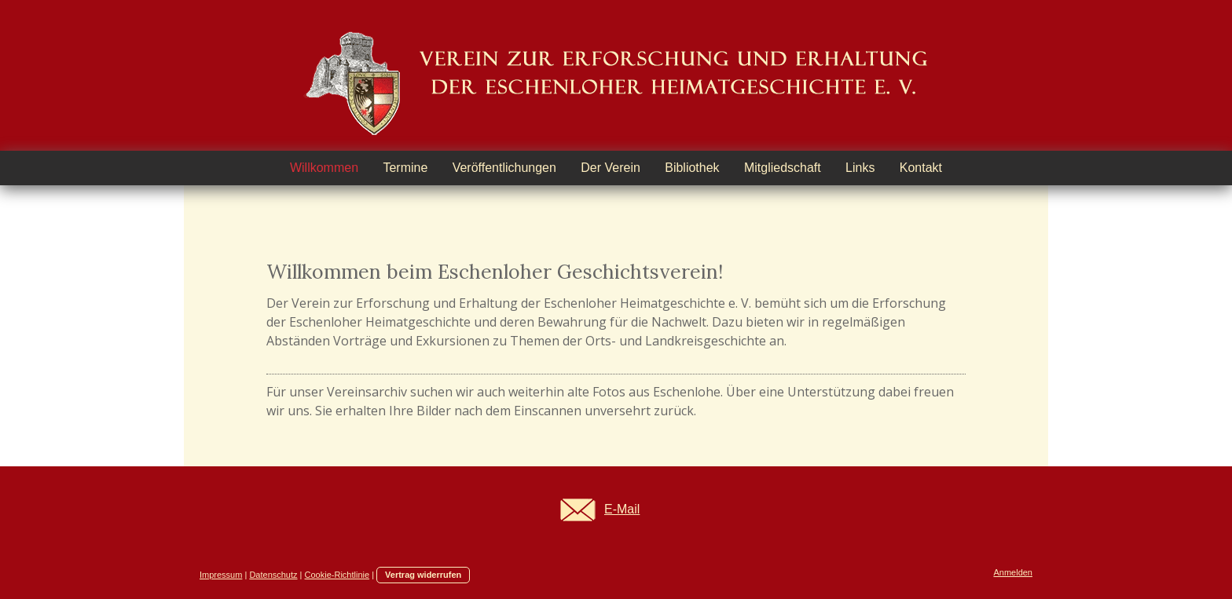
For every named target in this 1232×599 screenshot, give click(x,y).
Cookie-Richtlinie (337, 574)
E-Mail (622, 509)
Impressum (221, 574)
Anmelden (1012, 572)
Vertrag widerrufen (423, 574)
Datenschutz (273, 574)
